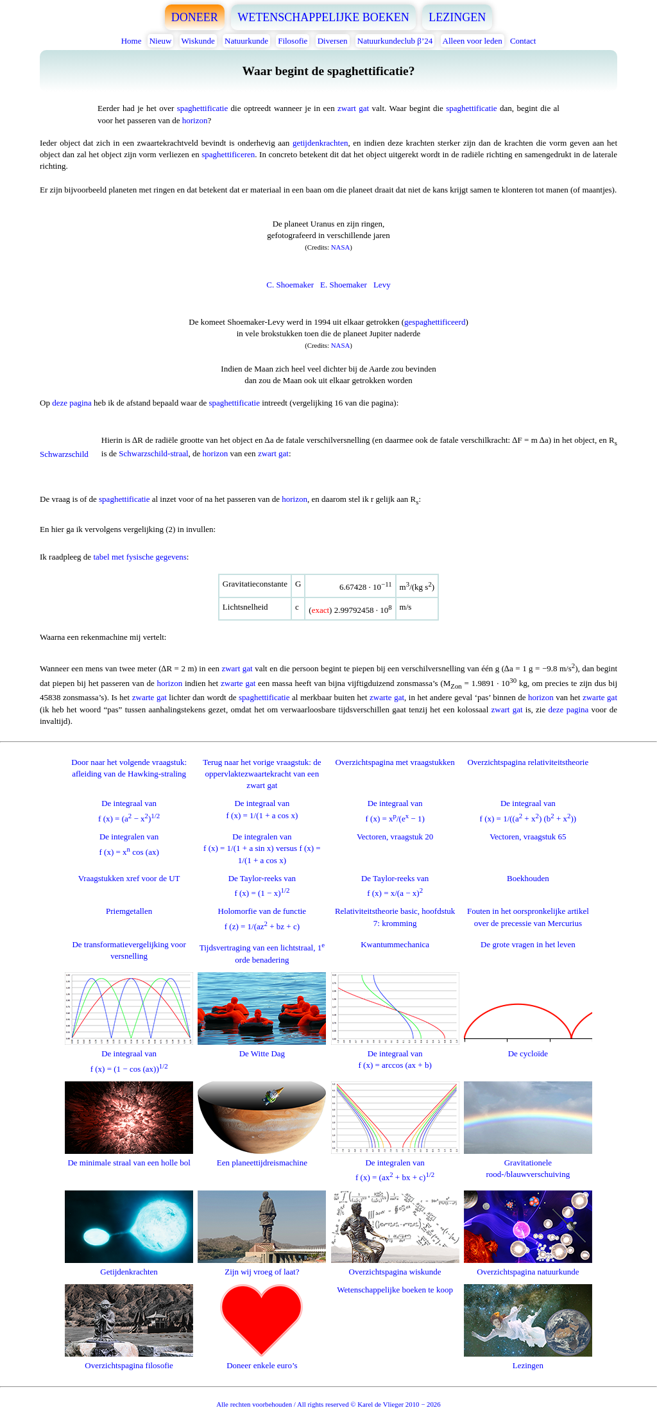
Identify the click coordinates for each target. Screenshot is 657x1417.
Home (131, 41)
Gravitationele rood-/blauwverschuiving (528, 1162)
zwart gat (353, 108)
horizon (195, 120)
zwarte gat (238, 684)
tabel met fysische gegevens (139, 557)
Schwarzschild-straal (153, 453)
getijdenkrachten (320, 143)
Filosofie (292, 41)
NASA (340, 247)
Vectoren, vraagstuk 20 (395, 836)
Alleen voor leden (472, 41)
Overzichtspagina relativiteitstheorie (527, 762)
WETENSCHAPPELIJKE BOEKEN (323, 17)
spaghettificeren (228, 154)
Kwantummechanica (395, 944)
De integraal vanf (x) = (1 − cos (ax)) (129, 1055)
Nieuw (160, 41)
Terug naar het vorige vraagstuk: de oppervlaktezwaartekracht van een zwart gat (262, 773)
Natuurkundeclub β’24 (394, 41)
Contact (523, 41)
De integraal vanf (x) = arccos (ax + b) (395, 1053)
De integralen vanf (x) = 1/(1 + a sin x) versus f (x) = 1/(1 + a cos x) (262, 848)
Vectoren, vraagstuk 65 (528, 836)
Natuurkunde (246, 41)
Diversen (333, 41)
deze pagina (72, 403)
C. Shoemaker (290, 284)
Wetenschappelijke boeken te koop (395, 1289)
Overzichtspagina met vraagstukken (394, 762)
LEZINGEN (457, 17)
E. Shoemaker (343, 284)
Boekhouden (528, 878)
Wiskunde (198, 41)
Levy (382, 284)
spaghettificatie (202, 108)
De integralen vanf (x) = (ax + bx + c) (395, 1164)
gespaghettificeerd (434, 322)
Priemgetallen (129, 911)
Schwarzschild (64, 454)
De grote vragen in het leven (528, 944)
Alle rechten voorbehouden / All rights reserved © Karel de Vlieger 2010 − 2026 (328, 1404)
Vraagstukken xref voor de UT (129, 878)
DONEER (194, 17)
